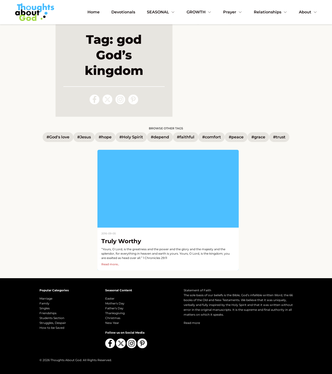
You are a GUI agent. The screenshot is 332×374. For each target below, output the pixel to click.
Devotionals (123, 12)
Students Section (51, 318)
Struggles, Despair (52, 323)
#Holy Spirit (131, 137)
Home (93, 12)
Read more (192, 323)
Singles (44, 308)
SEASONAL (161, 12)
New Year (112, 323)
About (308, 12)
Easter (109, 298)
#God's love (58, 137)
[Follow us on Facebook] (94, 99)
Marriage (45, 298)
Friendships (48, 313)
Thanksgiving (115, 313)
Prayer (232, 12)
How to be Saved (51, 327)
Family (44, 303)
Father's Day (114, 308)
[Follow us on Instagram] (120, 99)
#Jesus (84, 137)
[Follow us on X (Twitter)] (107, 99)
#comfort (211, 137)
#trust (279, 137)
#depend (160, 137)
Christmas (112, 318)
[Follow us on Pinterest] (133, 99)
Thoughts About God (65, 360)
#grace (258, 137)
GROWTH (199, 12)
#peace (236, 137)
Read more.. (110, 264)
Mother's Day (114, 303)
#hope (105, 137)
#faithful (185, 137)
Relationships (270, 12)
